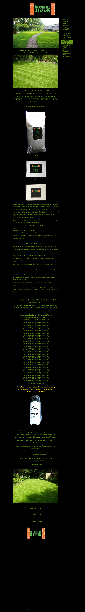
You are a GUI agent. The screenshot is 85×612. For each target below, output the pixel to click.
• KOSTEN (64, 31)
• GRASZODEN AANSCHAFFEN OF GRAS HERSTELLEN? (66, 28)
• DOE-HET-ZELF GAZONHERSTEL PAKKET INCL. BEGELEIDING (65, 42)
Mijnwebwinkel (58, 609)
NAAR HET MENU (36, 508)
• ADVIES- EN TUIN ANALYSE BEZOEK (66, 51)
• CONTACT (64, 61)
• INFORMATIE (65, 21)
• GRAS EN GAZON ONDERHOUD (66, 19)
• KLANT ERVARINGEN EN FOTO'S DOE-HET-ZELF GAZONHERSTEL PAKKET (67, 47)
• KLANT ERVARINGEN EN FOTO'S (66, 38)
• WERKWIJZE (65, 25)
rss (44, 609)
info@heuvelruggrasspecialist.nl (32, 246)
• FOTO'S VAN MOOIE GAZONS (66, 54)
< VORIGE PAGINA (35, 521)
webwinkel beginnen (49, 609)
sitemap (42, 609)
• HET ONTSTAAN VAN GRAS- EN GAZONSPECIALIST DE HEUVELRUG (67, 58)
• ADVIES (64, 23)
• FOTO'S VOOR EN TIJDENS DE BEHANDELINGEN (66, 34)
